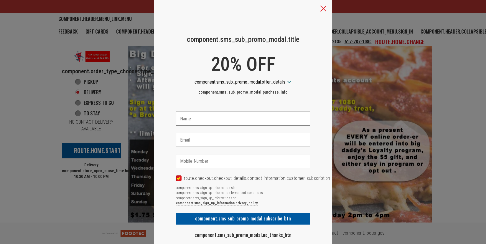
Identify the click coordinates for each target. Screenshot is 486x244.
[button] (323, 9)
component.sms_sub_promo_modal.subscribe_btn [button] (243, 218)
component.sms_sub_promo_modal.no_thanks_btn (243, 234)
